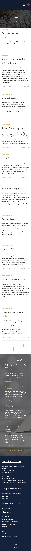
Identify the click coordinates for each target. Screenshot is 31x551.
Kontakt (4, 534)
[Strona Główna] (13, 21)
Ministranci (5, 496)
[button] (24, 4)
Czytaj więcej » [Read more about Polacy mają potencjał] (9, 422)
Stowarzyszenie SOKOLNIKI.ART (11, 506)
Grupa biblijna (6, 501)
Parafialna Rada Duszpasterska (11, 493)
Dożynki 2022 (9, 97)
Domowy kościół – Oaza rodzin (11, 503)
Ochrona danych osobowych (10, 536)
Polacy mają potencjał (11, 406)
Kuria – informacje (7, 519)
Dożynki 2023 (9, 249)
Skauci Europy (6, 508)
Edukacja (4, 529)
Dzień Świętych (9, 158)
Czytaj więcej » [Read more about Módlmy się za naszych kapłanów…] (9, 445)
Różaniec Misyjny (10, 188)
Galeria (4, 531)
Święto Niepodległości (13, 128)
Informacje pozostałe (8, 524)
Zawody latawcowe (11, 218)
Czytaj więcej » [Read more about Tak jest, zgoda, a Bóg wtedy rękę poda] (9, 381)
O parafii (4, 526)
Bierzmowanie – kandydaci (10, 521)
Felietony (15, 360)
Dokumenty (5, 55)
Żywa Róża (5, 498)
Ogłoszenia (5, 517)
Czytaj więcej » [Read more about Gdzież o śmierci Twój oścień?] (9, 401)
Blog (17, 21)
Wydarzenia (5, 29)
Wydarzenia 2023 (7, 124)
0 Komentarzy (7, 48)
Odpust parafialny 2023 (13, 279)
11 (26, 345)
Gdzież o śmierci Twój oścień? (14, 387)
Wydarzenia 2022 (7, 94)
